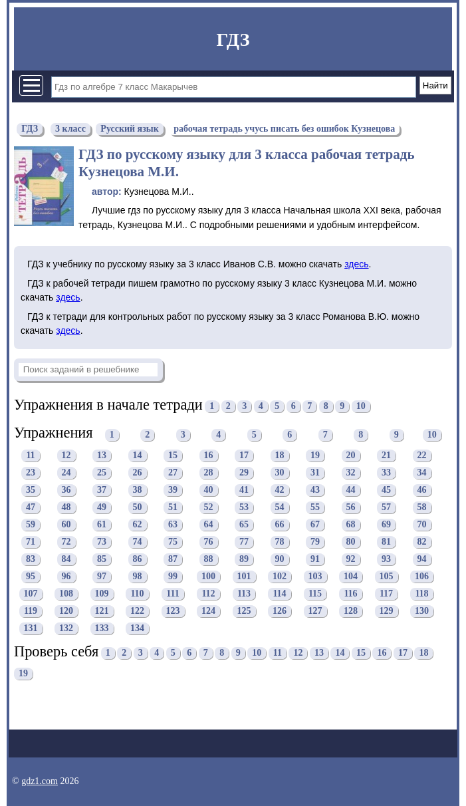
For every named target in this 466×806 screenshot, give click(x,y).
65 (244, 524)
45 (386, 490)
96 (66, 576)
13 (101, 455)
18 (280, 455)
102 (280, 576)
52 (208, 507)
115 (315, 594)
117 (386, 594)
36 (66, 490)
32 (351, 472)
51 (172, 507)
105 (387, 576)
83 (30, 559)
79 (315, 542)
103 (315, 576)
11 (30, 455)
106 (422, 576)
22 (422, 455)
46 (422, 490)
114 (279, 594)
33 (386, 472)
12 (66, 455)
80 (351, 542)
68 (351, 524)
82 (422, 542)
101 (244, 576)
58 (422, 507)
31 (315, 472)
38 (137, 490)
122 (137, 611)
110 (137, 594)
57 (386, 507)
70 (422, 524)
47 (30, 507)
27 (172, 472)
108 (66, 594)
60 (66, 524)
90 (280, 559)
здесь (356, 264)
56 (351, 507)
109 (102, 594)
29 (244, 472)
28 (208, 472)
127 (315, 611)
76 (208, 542)
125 (244, 611)
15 (172, 455)
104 (351, 576)
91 (315, 559)
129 (387, 611)
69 (386, 524)
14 (137, 455)
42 (280, 490)
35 (30, 490)
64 (208, 524)
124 (208, 611)
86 (137, 559)
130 (422, 611)
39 (172, 490)
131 (31, 628)
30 (280, 472)
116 (350, 594)
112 (208, 594)
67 (315, 524)
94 (422, 559)
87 (172, 559)
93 (386, 559)
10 (361, 407)
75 (172, 542)
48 (66, 507)
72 (66, 542)
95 (30, 576)
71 (30, 542)
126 (280, 611)
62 (137, 524)
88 (208, 559)
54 (280, 507)
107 (31, 594)
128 (351, 611)
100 (208, 576)
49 (101, 507)
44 (351, 490)
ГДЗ (232, 39)
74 (137, 542)
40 (208, 490)
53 (244, 507)
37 (101, 490)
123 (173, 611)
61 (101, 524)
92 (351, 559)
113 (244, 594)
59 (30, 524)
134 (137, 628)
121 (102, 611)
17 (244, 455)
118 (421, 594)
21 (386, 455)
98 (137, 576)
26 (137, 472)
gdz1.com (39, 781)
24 (66, 472)
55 (315, 507)
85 (101, 559)
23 (30, 472)
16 (208, 455)
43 (315, 490)
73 (101, 542)
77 (244, 542)
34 (422, 472)
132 (66, 628)
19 (315, 455)
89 (244, 559)
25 (101, 472)
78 (280, 542)
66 (280, 524)
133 (102, 628)
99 (172, 576)
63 (172, 524)
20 (351, 455)
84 (66, 559)
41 (244, 490)
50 (137, 507)
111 (172, 594)
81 (386, 542)
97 (101, 576)
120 (66, 611)
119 (30, 611)
